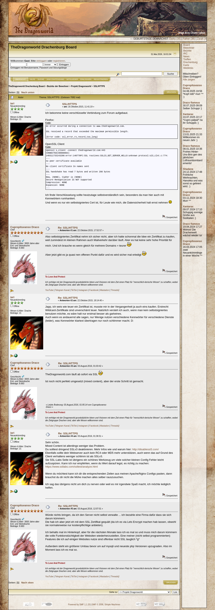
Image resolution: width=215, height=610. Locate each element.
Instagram (82, 290)
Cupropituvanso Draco (24, 227)
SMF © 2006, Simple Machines (106, 604)
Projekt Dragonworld (81, 86)
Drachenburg (190, 62)
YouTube (49, 290)
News (186, 56)
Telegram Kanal (62, 290)
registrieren (59, 60)
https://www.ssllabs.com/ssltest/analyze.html (71, 466)
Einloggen (86, 79)
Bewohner (188, 47)
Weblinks (188, 68)
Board (186, 44)
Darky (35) (190, 38)
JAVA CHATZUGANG (55, 79)
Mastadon (104, 290)
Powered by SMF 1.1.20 (79, 604)
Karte (186, 65)
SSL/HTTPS (99, 86)
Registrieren (101, 79)
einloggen (41, 60)
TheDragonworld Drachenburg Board (26, 86)
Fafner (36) (204, 38)
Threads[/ (115, 290)
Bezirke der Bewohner (58, 86)
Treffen (187, 59)
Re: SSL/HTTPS (68, 227)
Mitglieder (72, 79)
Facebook (93, 290)
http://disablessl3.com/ (145, 449)
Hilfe (32, 79)
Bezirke (187, 50)
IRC (185, 53)
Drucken (171, 92)
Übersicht (20, 79)
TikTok (74, 290)
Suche (41, 79)
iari (12, 103)
